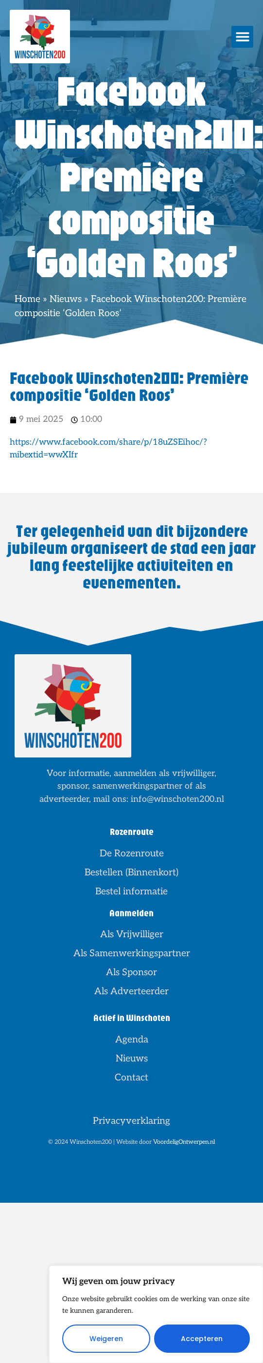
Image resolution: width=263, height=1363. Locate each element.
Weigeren (106, 1339)
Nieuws (66, 299)
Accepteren (202, 1339)
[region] (156, 1314)
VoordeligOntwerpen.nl (184, 1142)
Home (27, 299)
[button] (242, 37)
